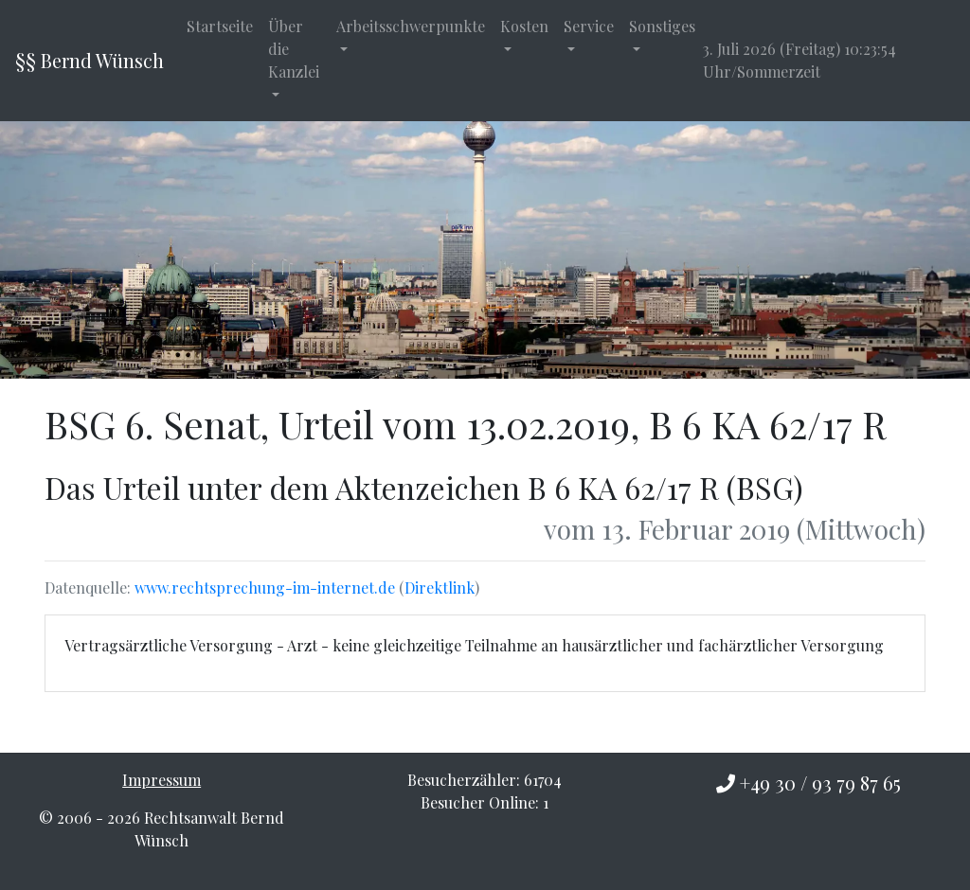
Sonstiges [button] (662, 26)
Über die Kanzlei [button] (293, 48)
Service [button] (589, 26)
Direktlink (439, 587)
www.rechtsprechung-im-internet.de (265, 587)
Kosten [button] (524, 26)
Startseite (220, 26)
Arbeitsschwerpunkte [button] (410, 26)
